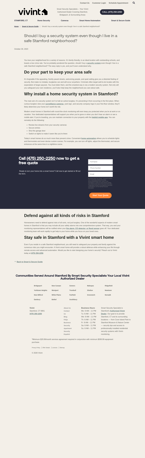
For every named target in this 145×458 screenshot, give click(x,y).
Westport (55, 389)
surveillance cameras (54, 156)
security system (94, 115)
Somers (72, 385)
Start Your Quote (100, 247)
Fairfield (72, 394)
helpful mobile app (100, 169)
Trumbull (72, 389)
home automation (88, 190)
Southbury (73, 398)
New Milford (38, 394)
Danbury (37, 398)
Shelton (90, 389)
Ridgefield (108, 385)
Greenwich (91, 394)
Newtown (108, 389)
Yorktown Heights (40, 389)
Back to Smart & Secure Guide (28, 313)
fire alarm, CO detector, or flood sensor (83, 280)
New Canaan (56, 385)
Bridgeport (38, 385)
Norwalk (108, 394)
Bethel (54, 398)
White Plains (56, 394)
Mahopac (90, 385)
